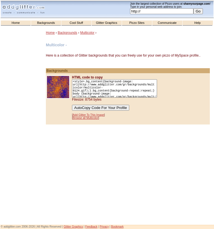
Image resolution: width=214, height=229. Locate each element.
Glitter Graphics (106, 22)
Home (16, 22)
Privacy (104, 226)
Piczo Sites (136, 22)
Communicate (167, 22)
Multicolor (87, 33)
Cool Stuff (76, 22)
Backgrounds (46, 22)
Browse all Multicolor (85, 117)
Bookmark (117, 226)
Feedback (91, 226)
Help (197, 22)
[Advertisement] (23, 139)
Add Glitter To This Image (88, 114)
